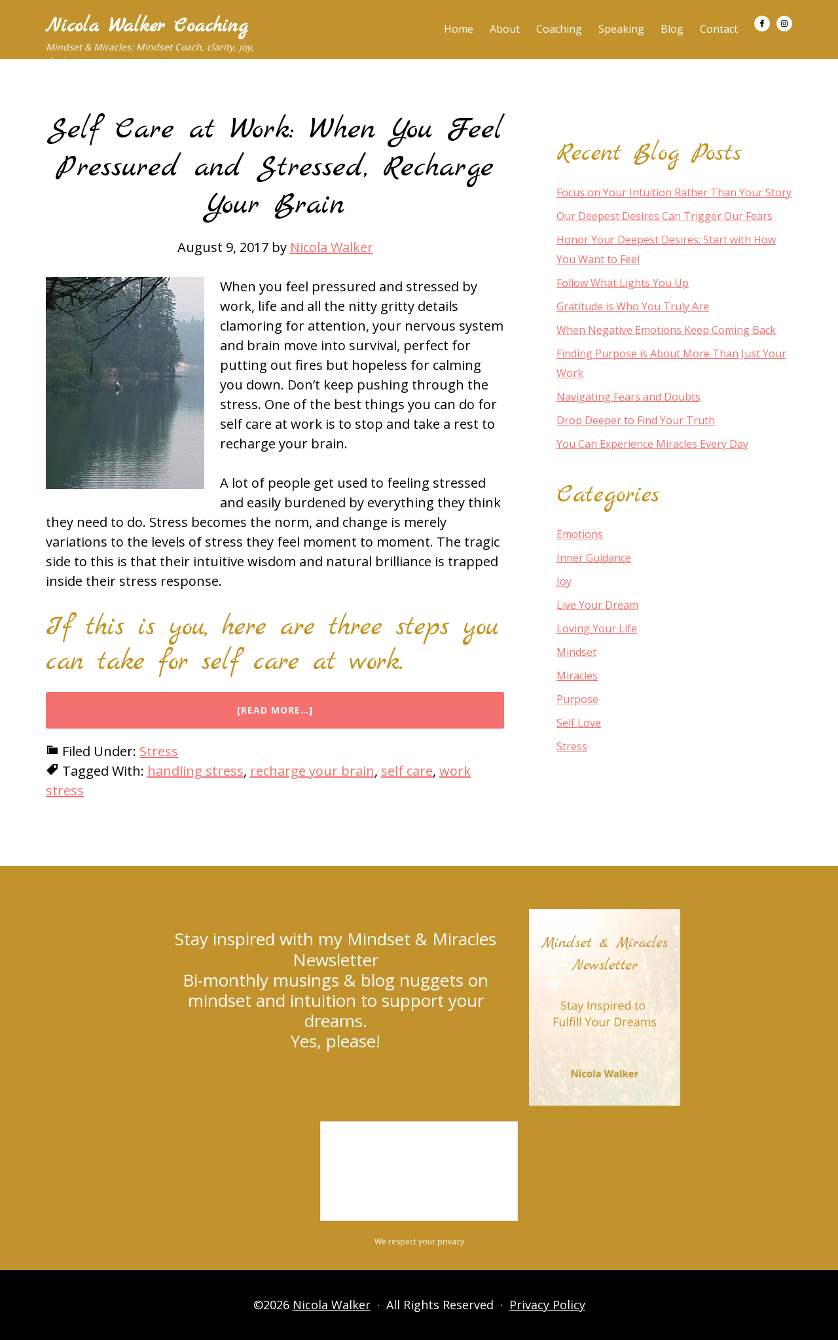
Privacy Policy (547, 1305)
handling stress (195, 771)
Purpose (577, 699)
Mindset (576, 652)
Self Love (578, 722)
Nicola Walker (332, 1305)
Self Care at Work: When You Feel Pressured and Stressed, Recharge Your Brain (275, 168)
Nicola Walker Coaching (146, 26)
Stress (158, 751)
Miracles (577, 675)
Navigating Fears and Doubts (628, 396)
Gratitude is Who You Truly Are (632, 306)
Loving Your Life (596, 628)
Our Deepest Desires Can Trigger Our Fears (664, 216)
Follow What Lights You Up (622, 283)
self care (407, 771)
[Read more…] (303, 716)
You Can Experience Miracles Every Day (652, 444)
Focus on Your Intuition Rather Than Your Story (674, 192)
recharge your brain (312, 771)
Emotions (579, 534)
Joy (564, 581)
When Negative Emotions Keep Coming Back (666, 330)
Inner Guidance (593, 558)
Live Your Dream (597, 605)
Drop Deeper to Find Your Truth (635, 420)
